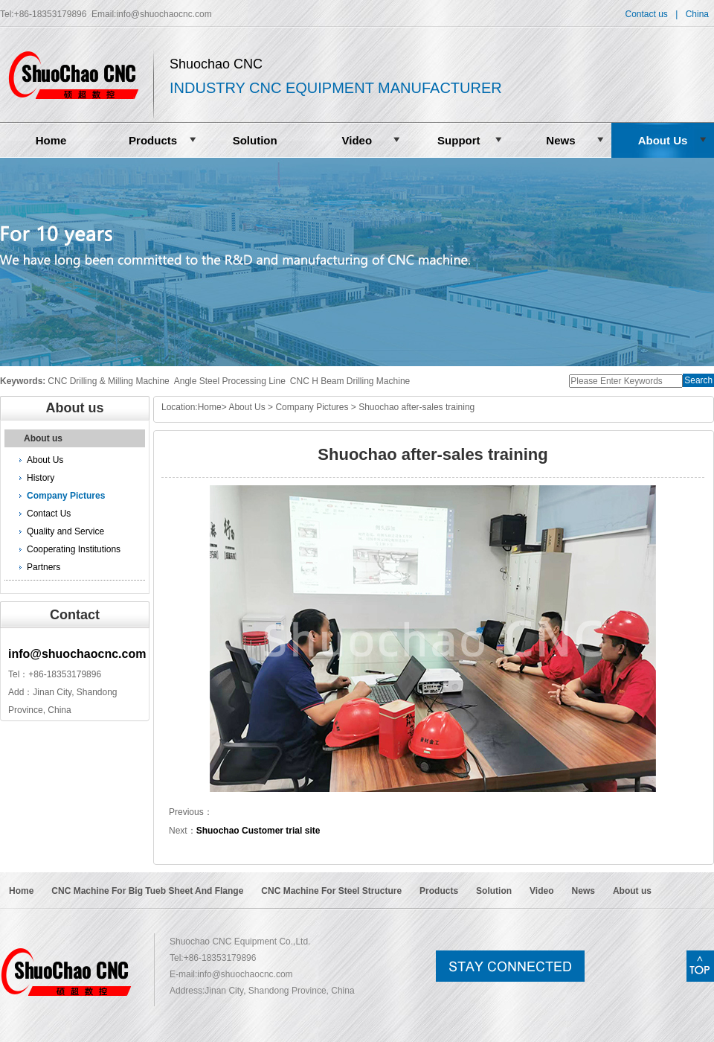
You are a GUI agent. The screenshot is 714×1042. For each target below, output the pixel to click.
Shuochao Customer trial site (258, 830)
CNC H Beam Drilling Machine (350, 381)
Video (356, 140)
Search (698, 380)
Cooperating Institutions (73, 549)
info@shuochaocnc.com (163, 14)
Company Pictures (66, 495)
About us (43, 438)
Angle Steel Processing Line (230, 381)
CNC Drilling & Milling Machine (108, 381)
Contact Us (49, 513)
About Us (663, 140)
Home (51, 140)
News (560, 140)
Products (153, 140)
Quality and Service (65, 531)
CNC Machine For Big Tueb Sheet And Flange (147, 891)
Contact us (646, 14)
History (40, 478)
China (697, 14)
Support (458, 140)
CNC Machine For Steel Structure (331, 891)
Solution (255, 140)
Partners (43, 567)
